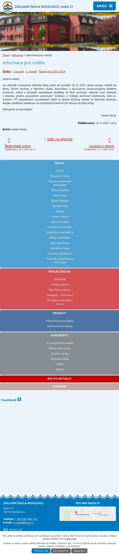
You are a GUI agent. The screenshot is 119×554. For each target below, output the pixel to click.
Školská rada (60, 206)
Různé (60, 369)
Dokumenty (59, 335)
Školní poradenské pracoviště (60, 183)
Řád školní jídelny (60, 290)
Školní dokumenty (60, 348)
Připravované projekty (59, 321)
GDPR (60, 364)
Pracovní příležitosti (60, 253)
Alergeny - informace (60, 295)
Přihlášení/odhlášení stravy (60, 302)
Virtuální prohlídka (60, 227)
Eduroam (59, 386)
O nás (59, 170)
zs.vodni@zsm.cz (23, 522)
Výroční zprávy (60, 353)
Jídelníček (60, 279)
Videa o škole (60, 216)
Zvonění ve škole (60, 248)
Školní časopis (60, 200)
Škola (59, 163)
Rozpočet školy (60, 359)
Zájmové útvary (59, 243)
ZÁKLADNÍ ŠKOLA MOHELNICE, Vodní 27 (44, 7)
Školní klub (60, 195)
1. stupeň (18, 71)
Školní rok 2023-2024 (52, 71)
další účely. (71, 538)
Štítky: (7, 71)
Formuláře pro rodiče (60, 343)
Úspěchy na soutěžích (59, 232)
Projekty (59, 313)
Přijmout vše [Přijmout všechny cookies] (41, 550)
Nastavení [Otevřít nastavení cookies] (79, 550)
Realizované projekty (60, 326)
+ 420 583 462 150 (25, 519)
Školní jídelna (59, 271)
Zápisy (60, 211)
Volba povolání (60, 222)
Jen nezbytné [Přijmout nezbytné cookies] (60, 550)
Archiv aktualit (59, 378)
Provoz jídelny (59, 284)
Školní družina (60, 190)
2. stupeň (31, 71)
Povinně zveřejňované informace (60, 260)
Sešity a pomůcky (60, 237)
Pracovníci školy (60, 176)
